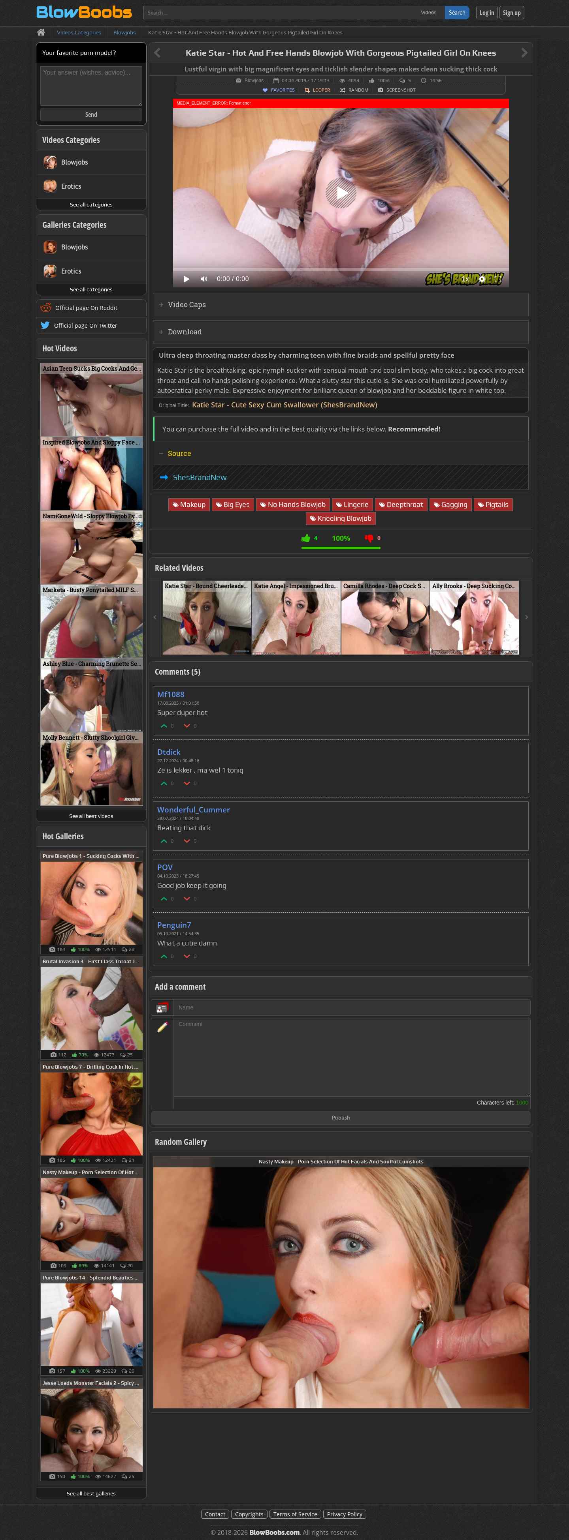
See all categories (91, 204)
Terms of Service (295, 1514)
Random (358, 90)
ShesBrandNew (200, 477)
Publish (341, 1118)
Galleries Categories (74, 224)
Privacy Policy (344, 1514)
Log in (487, 12)
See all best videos (91, 816)
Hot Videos (59, 348)
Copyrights (249, 1514)
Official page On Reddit (86, 307)
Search (457, 12)
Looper (321, 90)
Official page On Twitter (85, 325)
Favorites (283, 90)
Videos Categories (71, 139)
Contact (215, 1514)
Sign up (512, 12)
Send (91, 114)
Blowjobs (254, 80)
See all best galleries (91, 1493)
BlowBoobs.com (274, 1532)
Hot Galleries (63, 836)
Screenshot (401, 90)
